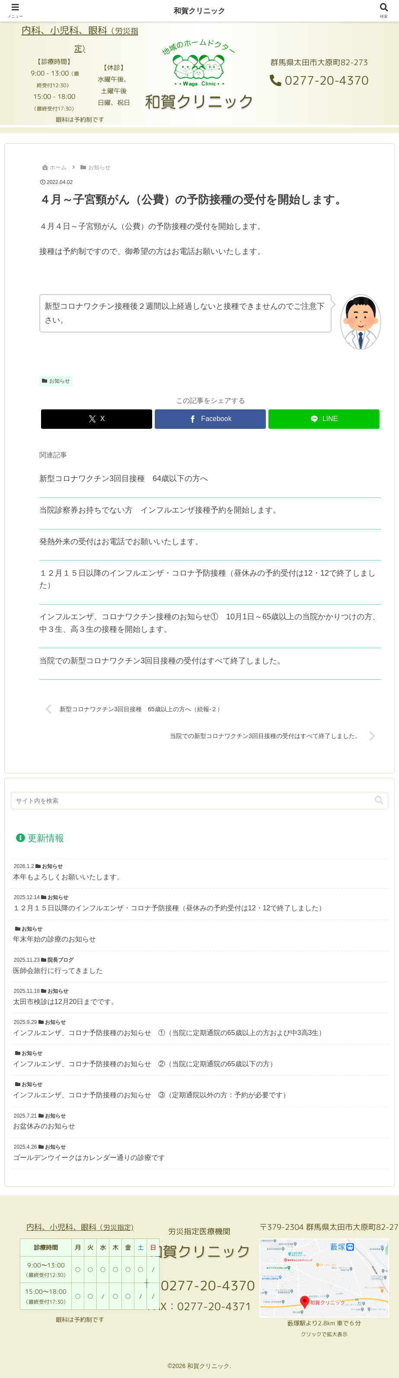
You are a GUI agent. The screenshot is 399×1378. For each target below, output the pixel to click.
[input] (199, 801)
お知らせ (56, 381)
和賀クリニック (199, 10)
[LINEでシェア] (324, 419)
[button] (379, 801)
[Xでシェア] (96, 419)
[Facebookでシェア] (210, 419)
